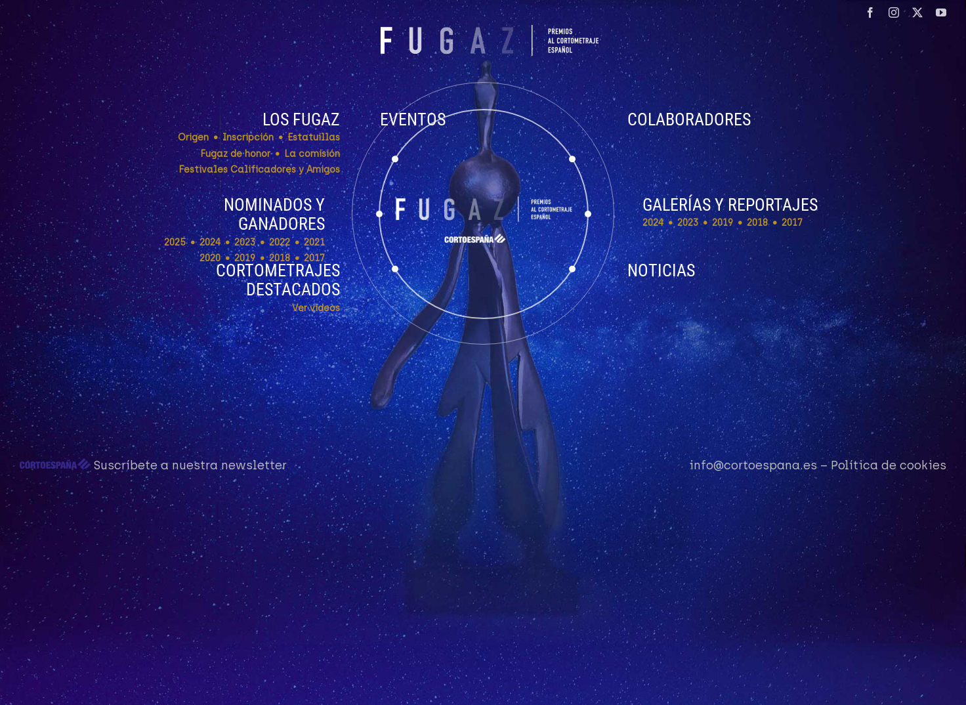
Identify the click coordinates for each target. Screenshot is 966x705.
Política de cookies (888, 465)
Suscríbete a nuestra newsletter (190, 465)
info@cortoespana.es (753, 465)
